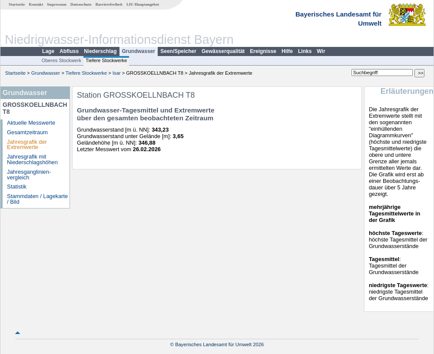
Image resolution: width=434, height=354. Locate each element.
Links (304, 51)
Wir (321, 51)
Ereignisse (263, 51)
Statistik (17, 186)
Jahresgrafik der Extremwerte (27, 145)
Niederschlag (100, 51)
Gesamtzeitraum (27, 132)
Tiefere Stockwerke (106, 60)
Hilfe (287, 51)
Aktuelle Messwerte (31, 122)
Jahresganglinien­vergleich (29, 175)
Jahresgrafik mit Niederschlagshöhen (32, 159)
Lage (48, 51)
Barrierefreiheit (109, 4)
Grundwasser (139, 51)
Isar (117, 73)
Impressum (56, 4)
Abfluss (69, 51)
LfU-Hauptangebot (142, 4)
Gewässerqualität (223, 51)
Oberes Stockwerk (61, 60)
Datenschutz (81, 4)
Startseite (17, 4)
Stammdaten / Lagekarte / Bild (37, 199)
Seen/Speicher (178, 51)
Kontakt (36, 4)
